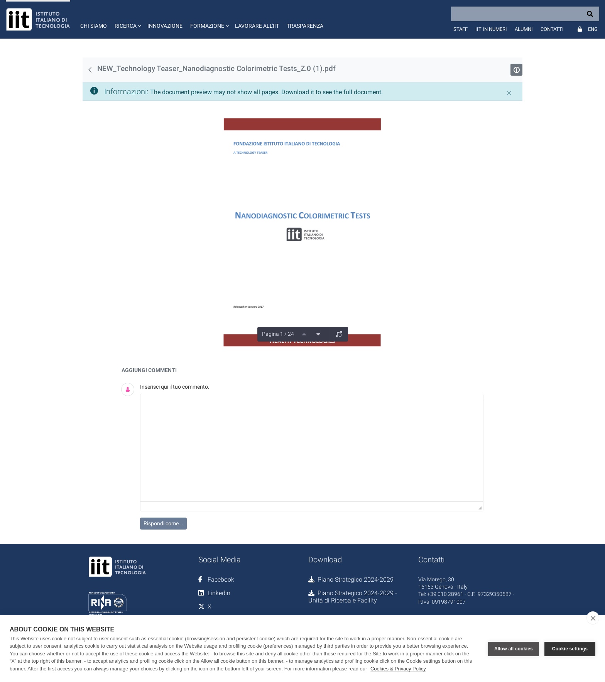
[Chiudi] (509, 93)
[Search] (525, 14)
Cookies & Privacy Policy (398, 669)
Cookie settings (570, 648)
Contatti (552, 29)
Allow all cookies (513, 648)
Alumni (524, 29)
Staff (460, 29)
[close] (592, 617)
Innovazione (165, 26)
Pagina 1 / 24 (278, 334)
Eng (593, 29)
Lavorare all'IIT (257, 26)
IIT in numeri (491, 29)
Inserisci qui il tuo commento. (175, 387)
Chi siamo (93, 26)
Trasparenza (305, 26)
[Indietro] (90, 70)
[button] (127, 19)
